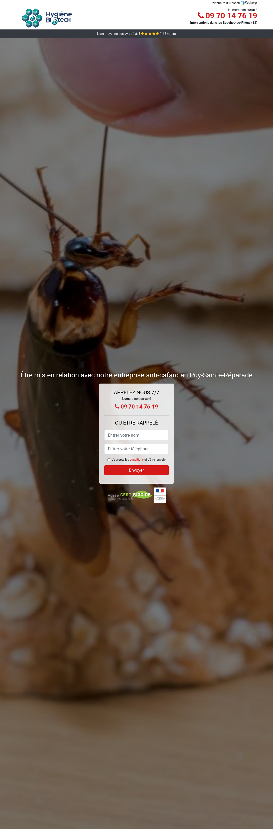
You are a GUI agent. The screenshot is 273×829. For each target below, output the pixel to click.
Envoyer (136, 470)
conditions (137, 459)
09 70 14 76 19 (227, 15)
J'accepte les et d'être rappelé (139, 459)
